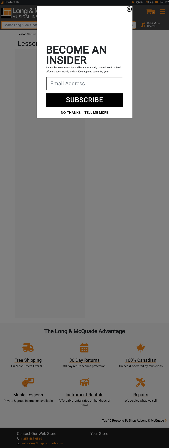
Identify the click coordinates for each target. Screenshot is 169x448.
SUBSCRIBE (84, 100)
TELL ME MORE (96, 113)
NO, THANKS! (71, 113)
